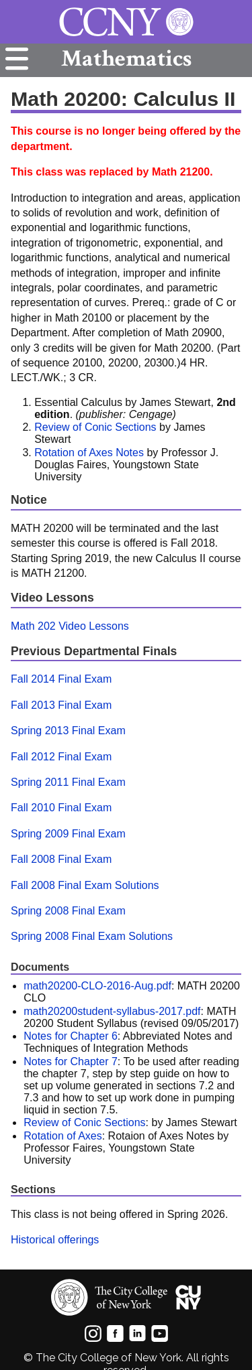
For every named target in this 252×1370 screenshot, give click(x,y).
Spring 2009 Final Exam (68, 833)
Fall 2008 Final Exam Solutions (85, 885)
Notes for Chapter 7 (71, 1061)
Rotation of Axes (63, 1136)
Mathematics (126, 59)
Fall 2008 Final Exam (61, 859)
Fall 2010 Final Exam (61, 807)
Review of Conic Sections (95, 427)
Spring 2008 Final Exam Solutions (92, 936)
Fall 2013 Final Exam (61, 705)
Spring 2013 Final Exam (68, 730)
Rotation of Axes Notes (89, 452)
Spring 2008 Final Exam (68, 910)
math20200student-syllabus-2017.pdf (112, 1011)
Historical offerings (55, 1239)
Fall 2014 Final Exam (61, 679)
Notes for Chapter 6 (71, 1036)
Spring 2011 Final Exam (68, 782)
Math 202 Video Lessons (70, 626)
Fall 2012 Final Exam (61, 756)
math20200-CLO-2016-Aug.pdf (97, 985)
